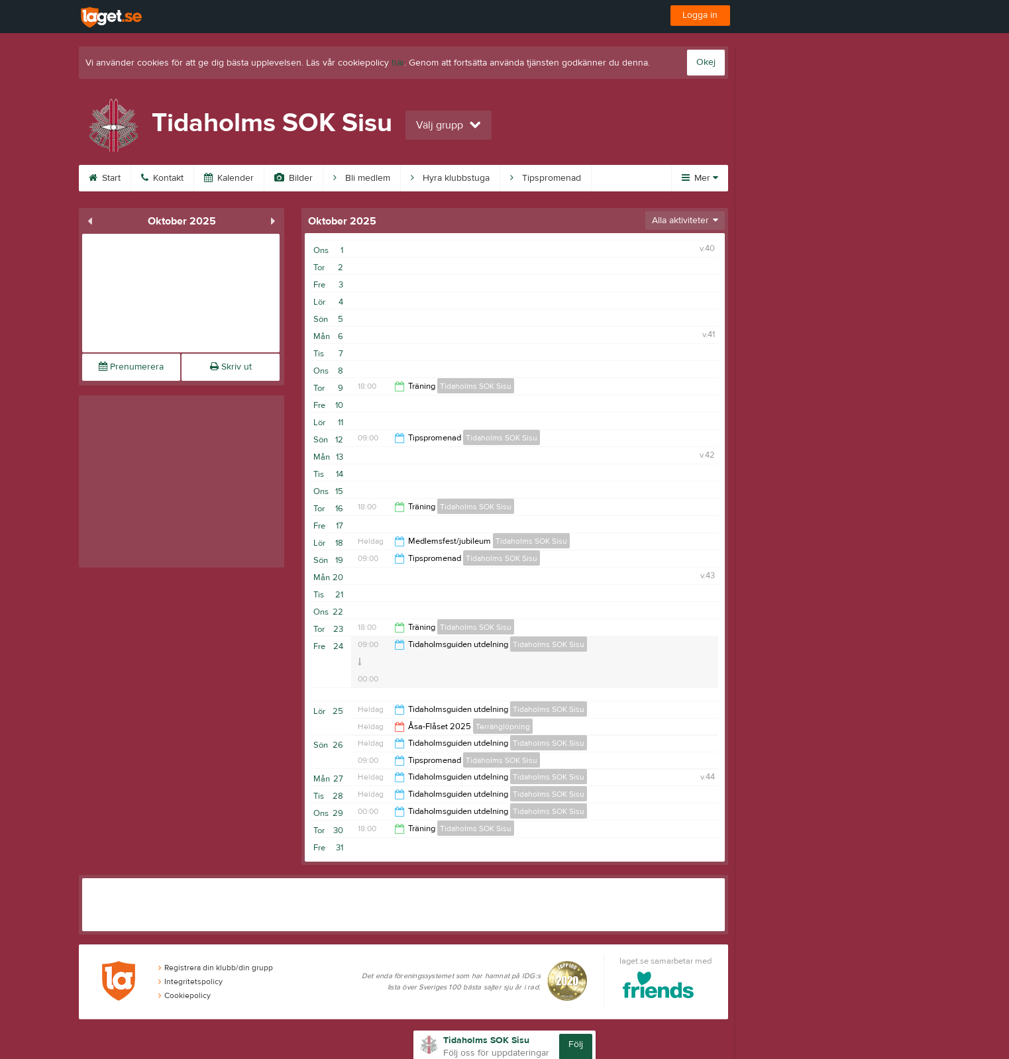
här (398, 63)
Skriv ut (231, 367)
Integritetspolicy (190, 981)
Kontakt (162, 178)
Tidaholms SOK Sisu (475, 386)
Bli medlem (361, 178)
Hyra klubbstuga (450, 178)
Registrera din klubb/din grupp (215, 967)
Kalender (229, 178)
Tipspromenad (545, 178)
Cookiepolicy (184, 995)
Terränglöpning (503, 726)
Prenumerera (131, 367)
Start (105, 178)
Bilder (293, 178)
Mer (700, 178)
